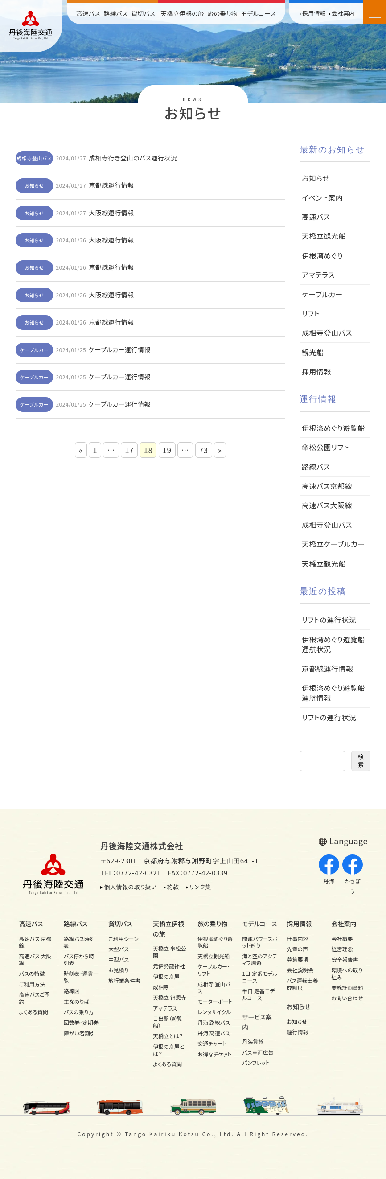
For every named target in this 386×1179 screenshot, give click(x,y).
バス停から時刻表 (79, 959)
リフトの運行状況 (329, 619)
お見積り (118, 970)
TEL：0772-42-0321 (130, 872)
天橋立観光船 (324, 235)
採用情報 (313, 13)
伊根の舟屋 (166, 976)
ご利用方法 (32, 984)
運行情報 (297, 1031)
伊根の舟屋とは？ (168, 1050)
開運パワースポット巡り (260, 942)
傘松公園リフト (325, 447)
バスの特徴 (32, 973)
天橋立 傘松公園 (169, 952)
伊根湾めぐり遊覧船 (333, 428)
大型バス (118, 949)
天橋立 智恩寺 (169, 997)
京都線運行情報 (111, 185)
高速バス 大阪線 (35, 959)
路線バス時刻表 (79, 942)
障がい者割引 (79, 1033)
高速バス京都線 (327, 486)
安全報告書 (345, 959)
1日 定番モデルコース (259, 976)
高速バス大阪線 (327, 505)
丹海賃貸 (252, 1041)
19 (167, 450)
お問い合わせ (347, 998)
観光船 (313, 352)
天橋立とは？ (168, 1035)
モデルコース (258, 13)
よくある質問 (33, 1011)
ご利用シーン (123, 938)
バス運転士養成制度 (302, 984)
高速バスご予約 (34, 997)
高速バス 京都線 (35, 942)
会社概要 (342, 938)
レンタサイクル (214, 1011)
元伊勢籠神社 (169, 965)
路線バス (115, 13)
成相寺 (161, 986)
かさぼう (352, 874)
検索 (361, 760)
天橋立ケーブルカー (333, 543)
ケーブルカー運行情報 (120, 349)
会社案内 (343, 13)
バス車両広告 (257, 1052)
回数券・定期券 (81, 1022)
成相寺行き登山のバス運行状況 (133, 157)
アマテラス (318, 274)
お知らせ (34, 185)
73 (203, 450)
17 (129, 450)
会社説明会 (300, 970)
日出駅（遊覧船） (167, 1022)
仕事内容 (297, 938)
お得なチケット (214, 1054)
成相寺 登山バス (213, 987)
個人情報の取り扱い (130, 887)
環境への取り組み (347, 973)
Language (348, 841)
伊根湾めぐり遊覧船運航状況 (333, 644)
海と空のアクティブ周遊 (259, 959)
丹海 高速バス (213, 1033)
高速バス (88, 13)
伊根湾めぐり (322, 255)
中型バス (118, 959)
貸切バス (143, 13)
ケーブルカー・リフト (213, 969)
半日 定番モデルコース (258, 994)
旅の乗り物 (223, 13)
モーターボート (214, 1001)
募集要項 (297, 959)
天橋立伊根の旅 (182, 13)
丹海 (329, 869)
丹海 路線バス (213, 1022)
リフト (311, 313)
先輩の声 (297, 949)
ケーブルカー (34, 349)
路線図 (72, 990)
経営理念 (342, 949)
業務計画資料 (348, 987)
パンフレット (255, 1062)
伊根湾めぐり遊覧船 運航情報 (337, 692)
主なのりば (76, 1001)
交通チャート (212, 1043)
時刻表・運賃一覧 (81, 976)
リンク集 (200, 887)
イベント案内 (322, 197)
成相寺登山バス (34, 158)
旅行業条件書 (124, 980)
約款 (173, 887)
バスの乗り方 (79, 1011)
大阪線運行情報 (111, 212)
